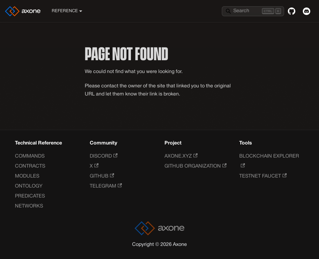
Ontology (28, 186)
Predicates (30, 196)
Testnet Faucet (263, 176)
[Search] (253, 11)
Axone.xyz (181, 156)
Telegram (106, 186)
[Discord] (307, 11)
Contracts (30, 166)
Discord (103, 156)
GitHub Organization (195, 166)
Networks (29, 206)
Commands (30, 156)
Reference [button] (65, 11)
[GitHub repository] (292, 11)
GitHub (102, 176)
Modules (27, 176)
